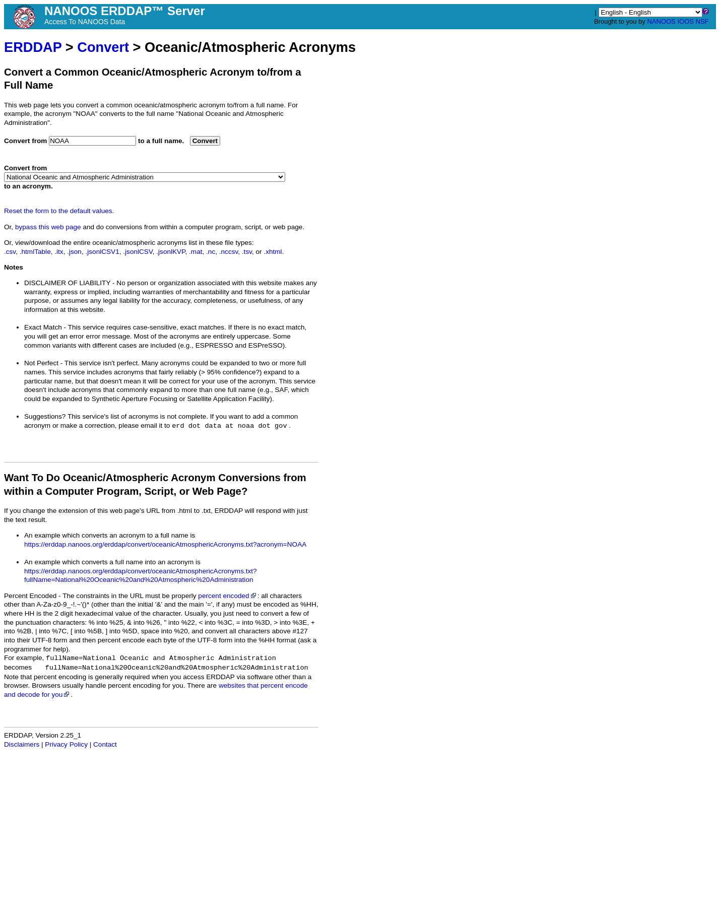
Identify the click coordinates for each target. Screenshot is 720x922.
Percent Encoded (30, 596)
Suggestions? (45, 416)
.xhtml (273, 251)
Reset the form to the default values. (59, 211)
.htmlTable (35, 251)
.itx (58, 251)
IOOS (685, 21)
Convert (103, 47)
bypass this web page (48, 227)
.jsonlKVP (170, 251)
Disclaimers (21, 744)
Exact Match (43, 327)
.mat (195, 251)
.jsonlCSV (137, 251)
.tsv (247, 251)
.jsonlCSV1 (102, 251)
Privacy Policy (66, 744)
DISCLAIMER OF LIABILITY (67, 283)
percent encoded (227, 596)
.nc (210, 251)
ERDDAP (32, 47)
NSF (702, 21)
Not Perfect (41, 363)
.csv (10, 251)
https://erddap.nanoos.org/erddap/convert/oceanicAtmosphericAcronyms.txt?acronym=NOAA (165, 544)
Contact (105, 744)
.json (74, 251)
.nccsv (228, 251)
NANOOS (661, 21)
